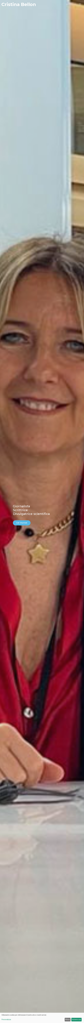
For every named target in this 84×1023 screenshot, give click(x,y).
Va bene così (76, 1019)
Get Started (21, 523)
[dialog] (42, 1018)
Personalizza (6, 1019)
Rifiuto (67, 1019)
